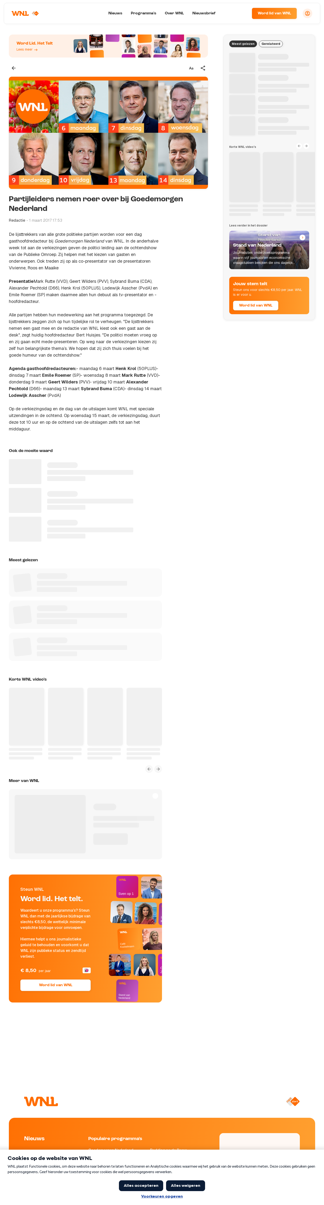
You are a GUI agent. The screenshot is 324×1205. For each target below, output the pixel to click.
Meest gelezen (243, 44)
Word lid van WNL (274, 13)
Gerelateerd (271, 44)
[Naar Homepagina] (25, 13)
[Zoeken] (242, 13)
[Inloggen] (307, 13)
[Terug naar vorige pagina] (13, 68)
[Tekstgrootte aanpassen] (191, 68)
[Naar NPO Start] (293, 1101)
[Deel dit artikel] (203, 68)
